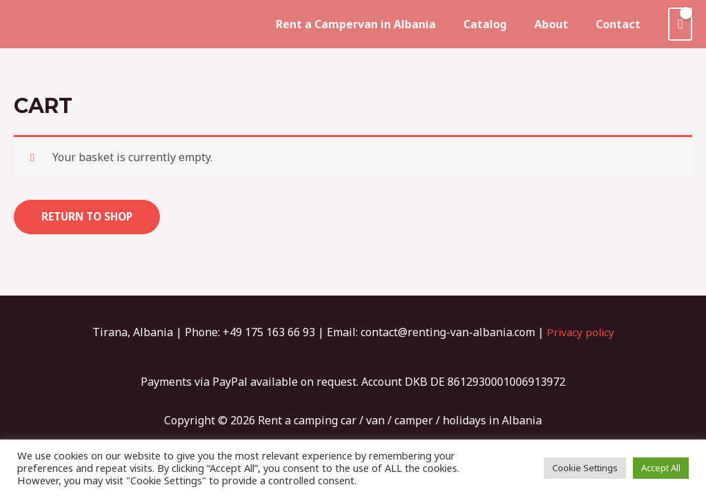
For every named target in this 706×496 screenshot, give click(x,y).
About (559, 24)
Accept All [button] (660, 468)
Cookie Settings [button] (585, 468)
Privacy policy (580, 332)
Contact (620, 24)
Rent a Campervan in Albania (375, 24)
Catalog (499, 24)
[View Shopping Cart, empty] (680, 24)
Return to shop (89, 217)
